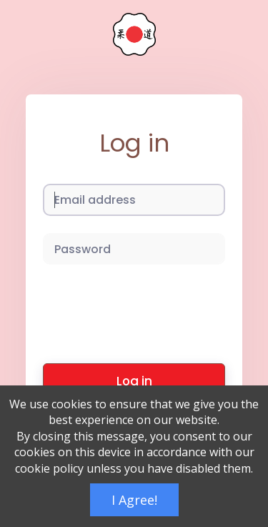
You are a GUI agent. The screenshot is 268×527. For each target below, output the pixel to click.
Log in (134, 381)
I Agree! (134, 499)
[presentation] (151, 310)
